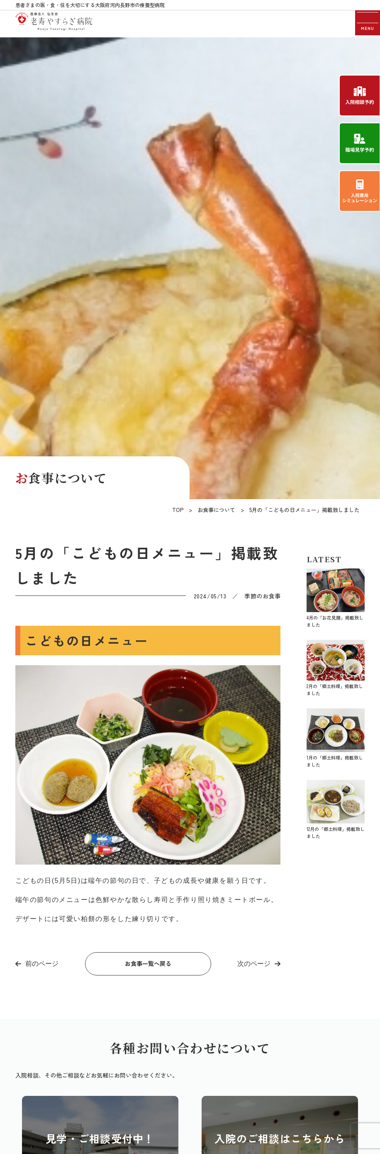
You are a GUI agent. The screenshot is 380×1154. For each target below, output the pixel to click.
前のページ (41, 963)
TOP (177, 510)
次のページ (253, 963)
